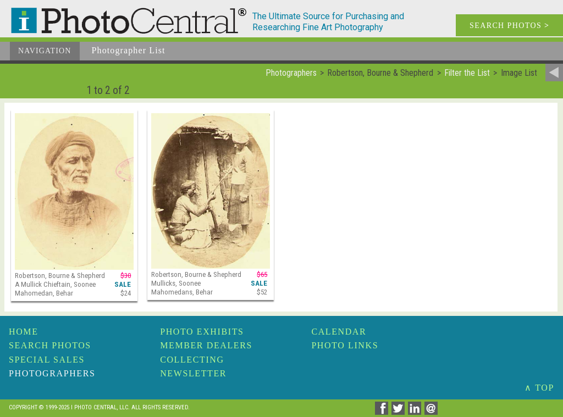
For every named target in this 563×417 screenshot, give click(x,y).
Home (23, 331)
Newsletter (193, 373)
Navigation (44, 51)
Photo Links (344, 345)
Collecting (192, 359)
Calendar (338, 331)
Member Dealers (206, 345)
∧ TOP (539, 387)
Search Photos (50, 345)
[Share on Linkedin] (416, 412)
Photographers (52, 373)
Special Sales (47, 359)
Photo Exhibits (202, 331)
